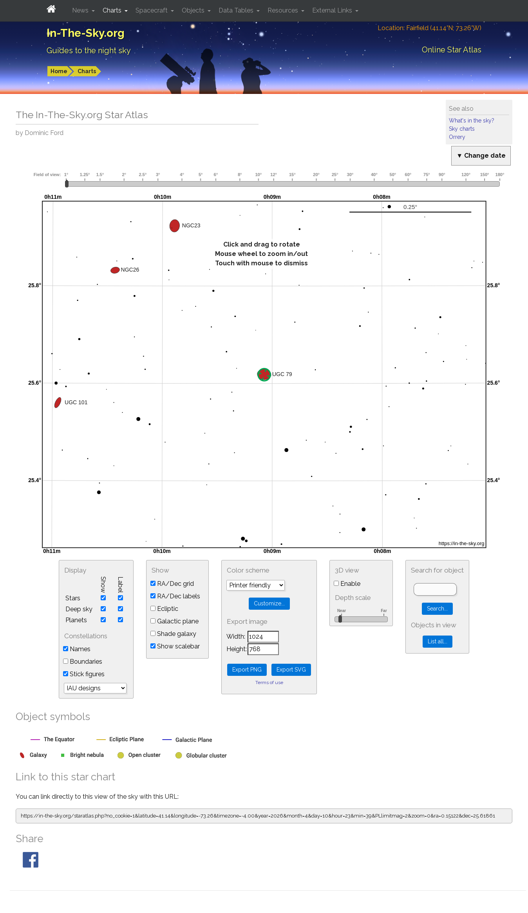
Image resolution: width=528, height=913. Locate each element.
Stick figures (84, 674)
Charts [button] (113, 10)
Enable (347, 583)
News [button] (81, 10)
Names (76, 649)
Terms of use (269, 682)
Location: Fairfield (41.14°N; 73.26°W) (429, 28)
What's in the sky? (471, 120)
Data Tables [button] (237, 10)
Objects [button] (194, 10)
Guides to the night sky (89, 50)
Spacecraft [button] (152, 10)
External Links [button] (333, 10)
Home (59, 71)
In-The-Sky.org (86, 33)
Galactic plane (174, 621)
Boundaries (82, 661)
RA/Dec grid (172, 583)
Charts (87, 71)
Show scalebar (175, 646)
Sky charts (462, 129)
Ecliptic (164, 608)
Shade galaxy (173, 633)
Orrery (457, 137)
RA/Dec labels (175, 596)
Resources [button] (284, 10)
